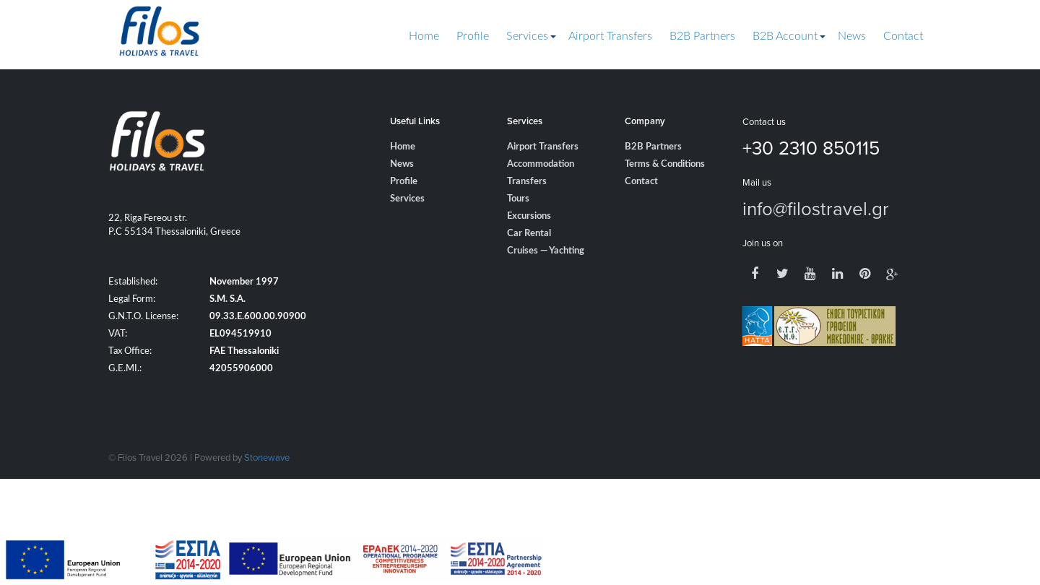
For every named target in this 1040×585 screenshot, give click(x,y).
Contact (903, 36)
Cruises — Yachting (545, 251)
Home (424, 36)
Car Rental (529, 233)
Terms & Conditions (665, 164)
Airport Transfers (610, 36)
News (852, 36)
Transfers (527, 181)
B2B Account (785, 36)
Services (527, 36)
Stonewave (267, 457)
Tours (518, 199)
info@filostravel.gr (815, 208)
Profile (472, 36)
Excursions (529, 216)
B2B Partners (702, 36)
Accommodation (540, 164)
